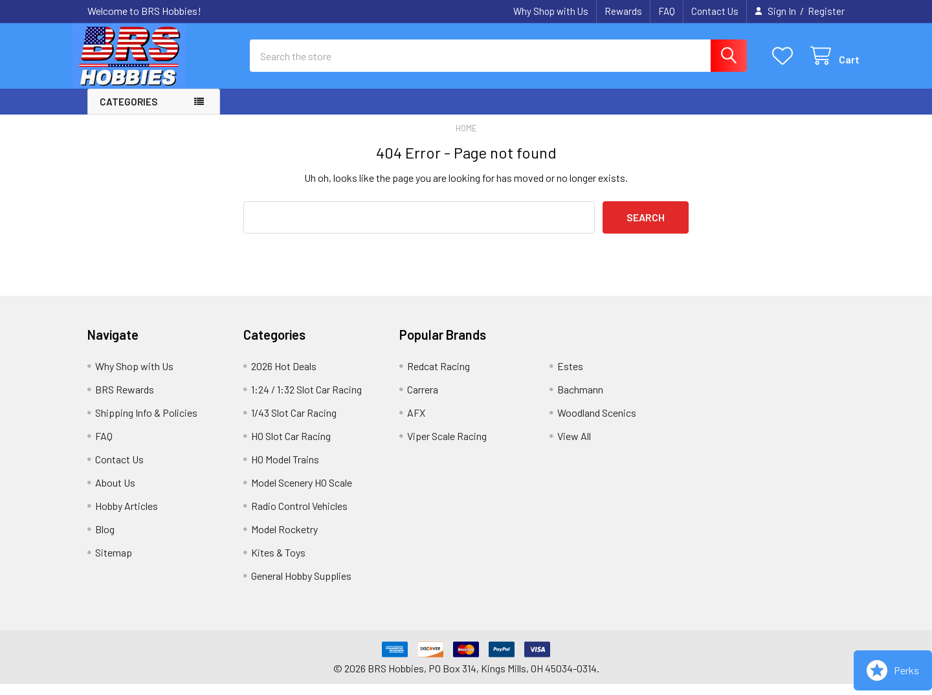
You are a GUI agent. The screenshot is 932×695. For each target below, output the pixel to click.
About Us (115, 493)
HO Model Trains (285, 470)
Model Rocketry (284, 540)
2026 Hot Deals (283, 377)
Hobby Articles (126, 517)
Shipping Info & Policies (146, 423)
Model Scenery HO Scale (301, 493)
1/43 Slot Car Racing (294, 423)
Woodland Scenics (596, 423)
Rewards (623, 11)
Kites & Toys (278, 563)
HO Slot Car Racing (291, 447)
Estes (570, 377)
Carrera (422, 400)
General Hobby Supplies (301, 586)
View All (574, 447)
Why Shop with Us (550, 11)
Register (826, 11)
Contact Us (714, 11)
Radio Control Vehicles (299, 517)
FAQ (666, 11)
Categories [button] (128, 112)
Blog (105, 540)
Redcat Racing (438, 377)
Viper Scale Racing (447, 447)
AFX (416, 423)
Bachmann (580, 400)
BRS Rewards (124, 400)
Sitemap (113, 563)
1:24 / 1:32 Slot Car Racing (306, 400)
